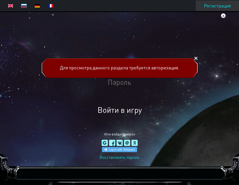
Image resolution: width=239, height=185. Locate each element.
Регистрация (217, 5)
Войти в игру (120, 110)
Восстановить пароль (119, 157)
